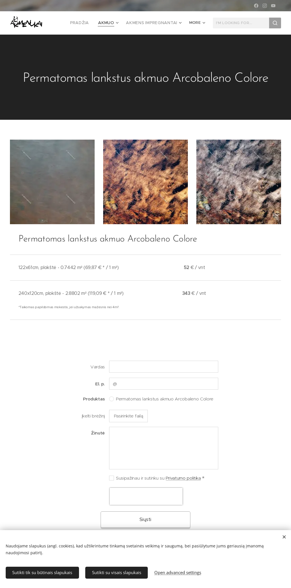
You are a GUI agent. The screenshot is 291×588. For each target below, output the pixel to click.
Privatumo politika (183, 478)
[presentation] (146, 496)
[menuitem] (88, 23)
